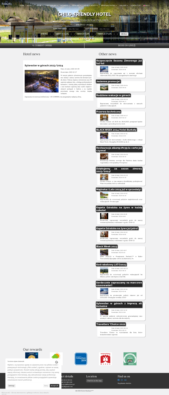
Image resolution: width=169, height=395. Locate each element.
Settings (11, 386)
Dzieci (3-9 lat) (83, 34)
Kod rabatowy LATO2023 (111, 264)
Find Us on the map (94, 381)
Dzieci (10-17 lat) (105, 34)
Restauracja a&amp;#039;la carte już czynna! (119, 149)
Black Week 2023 (106, 246)
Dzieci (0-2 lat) (62, 34)
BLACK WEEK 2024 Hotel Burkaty (116, 129)
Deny (46, 386)
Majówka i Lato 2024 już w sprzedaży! (118, 189)
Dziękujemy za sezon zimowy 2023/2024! (119, 170)
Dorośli (44, 34)
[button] (146, 6)
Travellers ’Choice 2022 (110, 324)
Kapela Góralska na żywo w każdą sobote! (119, 209)
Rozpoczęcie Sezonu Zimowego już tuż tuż (119, 62)
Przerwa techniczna (108, 111)
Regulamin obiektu (124, 383)
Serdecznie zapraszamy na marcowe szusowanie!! (119, 284)
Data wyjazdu (91, 29)
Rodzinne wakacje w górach (113, 95)
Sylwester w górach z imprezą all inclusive (119, 304)
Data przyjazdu (60, 29)
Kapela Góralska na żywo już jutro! (117, 228)
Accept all (54, 386)
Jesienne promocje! (108, 81)
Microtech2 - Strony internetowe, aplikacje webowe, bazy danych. (25, 393)
